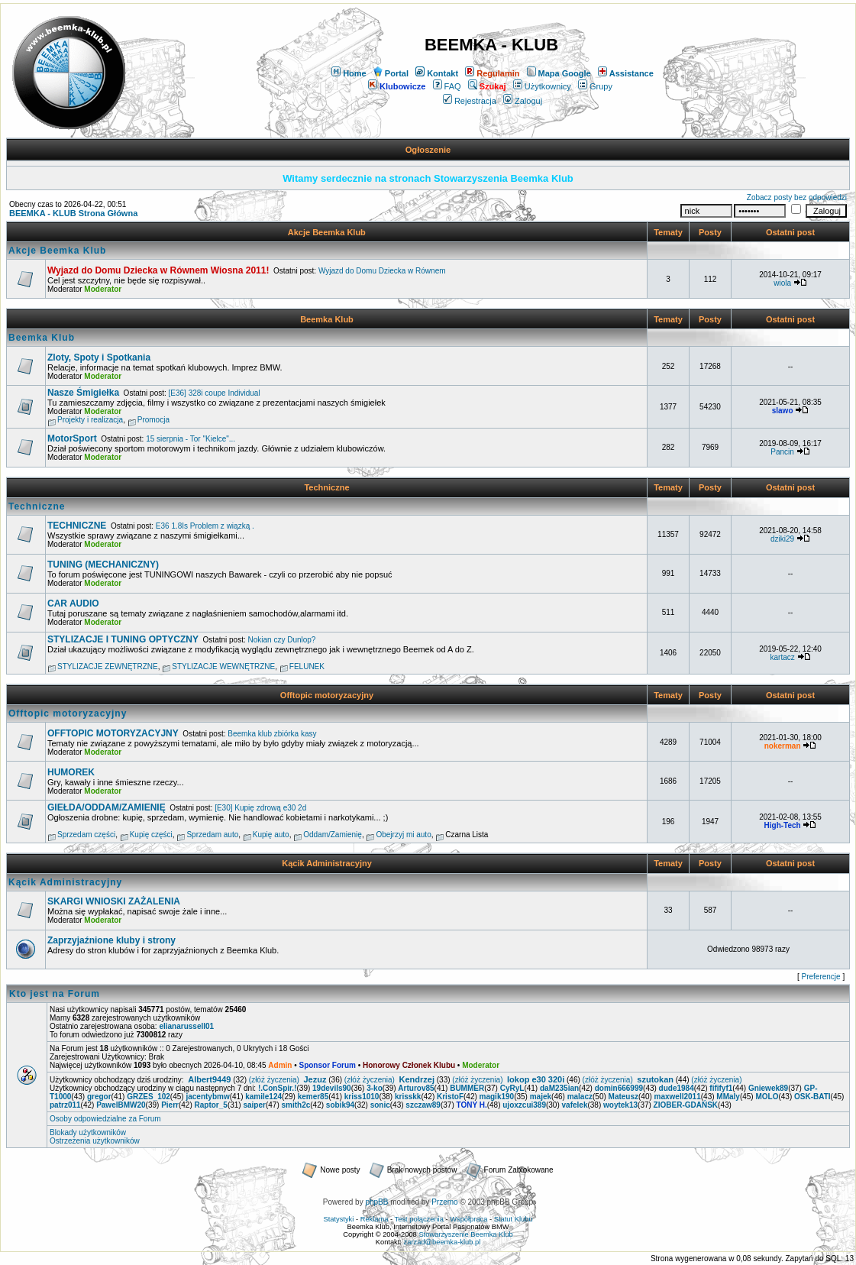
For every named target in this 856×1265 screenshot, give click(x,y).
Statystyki (338, 1219)
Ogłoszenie (428, 149)
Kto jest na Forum (54, 993)
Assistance (626, 73)
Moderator (102, 289)
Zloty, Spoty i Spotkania (98, 357)
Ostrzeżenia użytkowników (95, 1141)
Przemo (444, 1202)
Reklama (374, 1219)
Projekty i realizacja (90, 420)
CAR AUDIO (73, 603)
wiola (782, 283)
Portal (391, 73)
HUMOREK (71, 772)
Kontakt (436, 73)
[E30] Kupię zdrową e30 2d (260, 808)
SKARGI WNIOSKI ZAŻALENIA (113, 901)
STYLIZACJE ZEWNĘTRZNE (107, 666)
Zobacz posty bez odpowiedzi (797, 197)
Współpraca (468, 1219)
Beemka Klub (327, 319)
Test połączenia (419, 1219)
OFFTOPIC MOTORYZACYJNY (113, 733)
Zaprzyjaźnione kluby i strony (111, 940)
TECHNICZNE (76, 525)
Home (349, 73)
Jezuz (315, 1079)
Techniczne (326, 487)
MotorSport (72, 438)
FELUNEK (307, 666)
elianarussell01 (186, 1026)
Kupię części (151, 834)
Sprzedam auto (212, 834)
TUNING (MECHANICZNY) (103, 564)
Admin (280, 1065)
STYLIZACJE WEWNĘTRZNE (223, 666)
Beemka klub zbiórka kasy (272, 734)
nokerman (782, 746)
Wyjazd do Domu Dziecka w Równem (382, 271)
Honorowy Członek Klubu (409, 1065)
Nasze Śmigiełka (83, 392)
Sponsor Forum (327, 1065)
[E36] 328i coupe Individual (214, 393)
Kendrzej (416, 1079)
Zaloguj (522, 100)
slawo (782, 410)
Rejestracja (469, 100)
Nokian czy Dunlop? (282, 640)
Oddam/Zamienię (332, 834)
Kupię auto (271, 834)
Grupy (595, 86)
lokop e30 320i (535, 1079)
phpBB (376, 1202)
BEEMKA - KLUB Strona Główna (73, 213)
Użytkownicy (542, 86)
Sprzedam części (86, 834)
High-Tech (782, 825)
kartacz (782, 657)
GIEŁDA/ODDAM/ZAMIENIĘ (106, 807)
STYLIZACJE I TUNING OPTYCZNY (123, 639)
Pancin (782, 452)
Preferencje (821, 976)
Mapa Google (559, 73)
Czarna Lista (466, 834)
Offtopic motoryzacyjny (327, 695)
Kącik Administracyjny (326, 863)
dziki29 (782, 539)
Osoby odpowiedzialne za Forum (105, 1119)
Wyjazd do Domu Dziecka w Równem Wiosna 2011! (158, 270)
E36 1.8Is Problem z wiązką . (205, 526)
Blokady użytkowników (88, 1132)
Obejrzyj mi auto (403, 834)
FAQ (447, 86)
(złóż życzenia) (274, 1080)
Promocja (153, 420)
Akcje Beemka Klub (327, 232)
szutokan (655, 1079)
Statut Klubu (513, 1219)
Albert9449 (209, 1079)
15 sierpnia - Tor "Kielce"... (190, 439)
